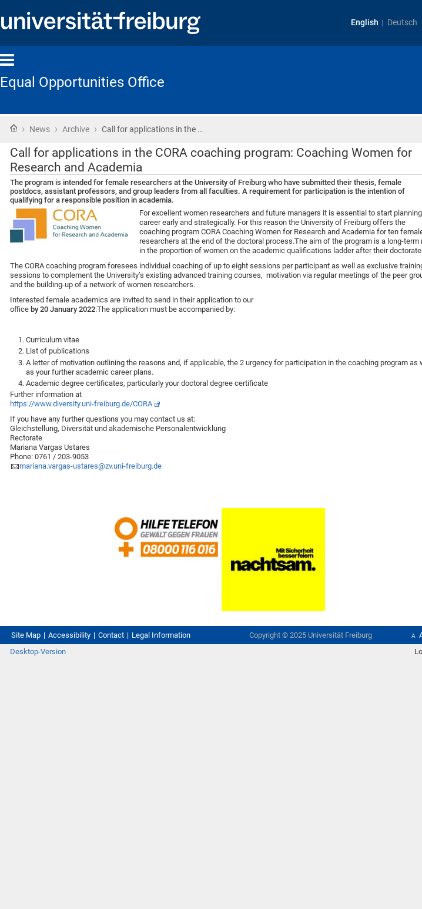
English (365, 23)
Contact (111, 635)
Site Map (26, 635)
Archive (75, 129)
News (39, 129)
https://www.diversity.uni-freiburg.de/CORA (81, 403)
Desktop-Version (38, 651)
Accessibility (69, 635)
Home (13, 128)
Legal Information (161, 635)
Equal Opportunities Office (82, 82)
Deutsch (402, 23)
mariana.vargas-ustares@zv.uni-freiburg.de (90, 466)
